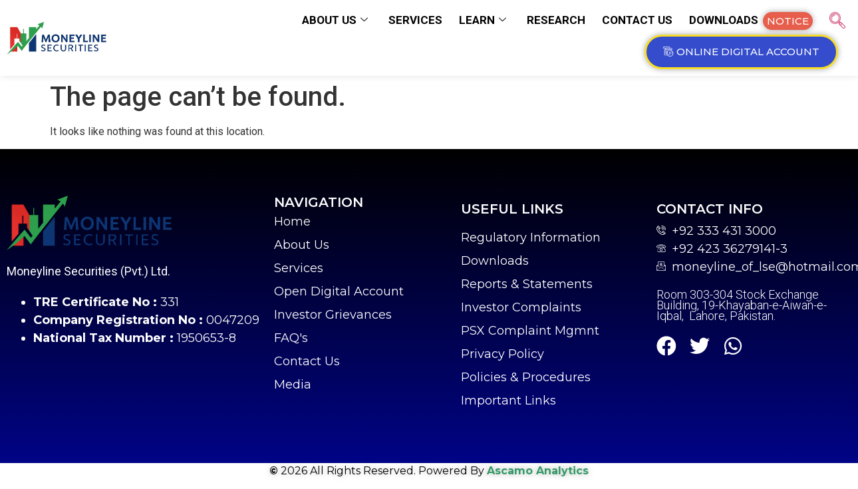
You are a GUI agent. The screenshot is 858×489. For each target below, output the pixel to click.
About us (335, 20)
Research (556, 20)
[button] (788, 21)
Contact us (637, 20)
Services (415, 20)
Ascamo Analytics (538, 470)
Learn (482, 20)
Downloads (723, 20)
